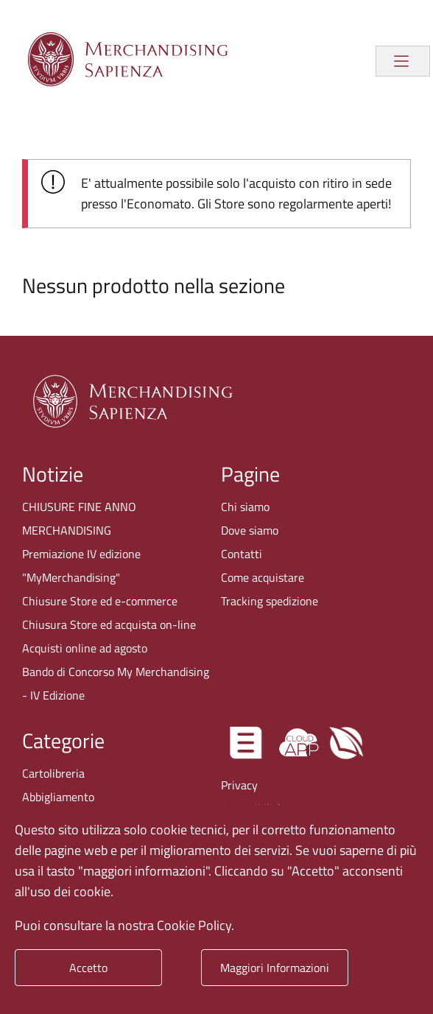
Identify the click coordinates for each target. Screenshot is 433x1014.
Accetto (88, 967)
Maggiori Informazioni (274, 967)
